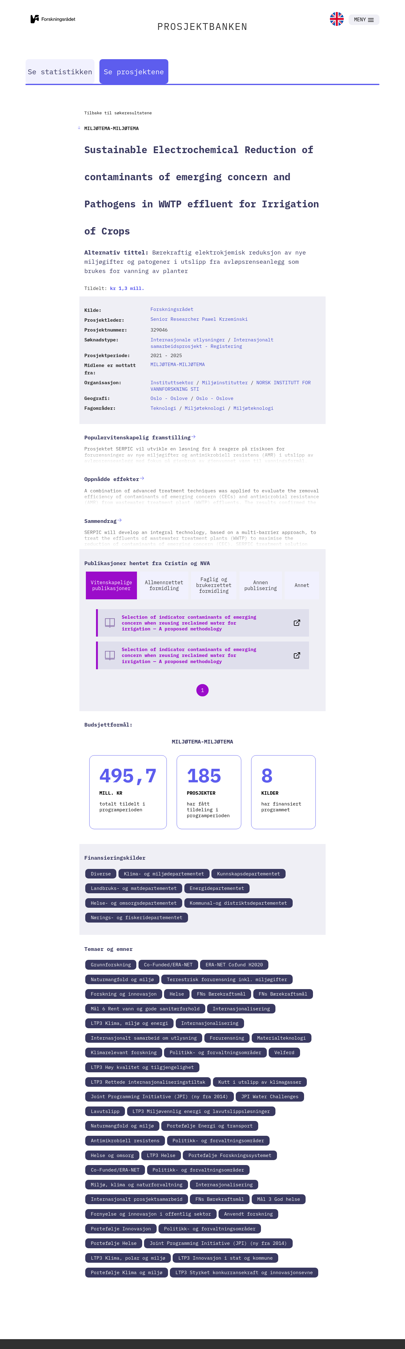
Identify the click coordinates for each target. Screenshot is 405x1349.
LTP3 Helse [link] (161, 1155)
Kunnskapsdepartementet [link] (248, 873)
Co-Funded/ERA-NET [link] (168, 964)
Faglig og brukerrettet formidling (213, 585)
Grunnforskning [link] (111, 964)
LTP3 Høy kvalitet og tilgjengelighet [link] (142, 1067)
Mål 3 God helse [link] (278, 1199)
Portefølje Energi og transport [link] (210, 1126)
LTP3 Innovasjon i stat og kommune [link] (225, 1258)
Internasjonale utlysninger (187, 339)
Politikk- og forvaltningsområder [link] (215, 1052)
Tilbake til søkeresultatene (118, 113)
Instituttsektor (172, 382)
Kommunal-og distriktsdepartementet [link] (238, 903)
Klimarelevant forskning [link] (124, 1052)
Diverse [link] (101, 873)
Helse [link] (177, 994)
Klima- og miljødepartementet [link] (164, 873)
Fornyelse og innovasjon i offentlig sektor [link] (151, 1214)
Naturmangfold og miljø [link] (122, 979)
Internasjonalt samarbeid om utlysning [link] (144, 1038)
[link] (337, 19)
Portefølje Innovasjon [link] (121, 1228)
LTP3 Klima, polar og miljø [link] (128, 1258)
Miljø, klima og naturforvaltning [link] (136, 1184)
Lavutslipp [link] (105, 1111)
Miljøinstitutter (225, 382)
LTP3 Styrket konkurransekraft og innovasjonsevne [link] (244, 1272)
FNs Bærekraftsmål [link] (221, 994)
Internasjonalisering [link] (241, 1008)
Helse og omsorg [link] (112, 1155)
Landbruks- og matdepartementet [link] (134, 888)
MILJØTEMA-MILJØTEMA (177, 364)
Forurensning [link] (227, 1038)
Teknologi (163, 408)
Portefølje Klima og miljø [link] (126, 1272)
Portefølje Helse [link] (114, 1243)
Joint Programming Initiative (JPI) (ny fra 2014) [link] (159, 1096)
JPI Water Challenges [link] (270, 1096)
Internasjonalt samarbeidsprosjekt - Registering (212, 342)
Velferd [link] (284, 1052)
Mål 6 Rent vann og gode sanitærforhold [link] (145, 1008)
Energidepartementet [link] (217, 888)
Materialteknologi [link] (281, 1038)
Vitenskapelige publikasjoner (111, 585)
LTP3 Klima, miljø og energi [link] (129, 1023)
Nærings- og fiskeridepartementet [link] (136, 917)
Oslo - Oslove (169, 398)
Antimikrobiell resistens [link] (125, 1140)
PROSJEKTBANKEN (202, 26)
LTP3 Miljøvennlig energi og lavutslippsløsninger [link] (201, 1111)
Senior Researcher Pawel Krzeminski (199, 319)
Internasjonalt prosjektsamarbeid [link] (136, 1199)
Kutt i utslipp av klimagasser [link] (260, 1082)
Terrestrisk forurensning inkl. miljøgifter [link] (227, 979)
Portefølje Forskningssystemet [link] (229, 1155)
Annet (302, 585)
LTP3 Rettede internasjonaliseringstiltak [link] (148, 1082)
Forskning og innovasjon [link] (124, 994)
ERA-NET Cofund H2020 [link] (234, 964)
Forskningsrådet (172, 309)
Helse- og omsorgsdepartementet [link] (134, 903)
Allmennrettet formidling (164, 585)
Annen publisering (260, 585)
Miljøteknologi (205, 408)
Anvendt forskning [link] (248, 1214)
